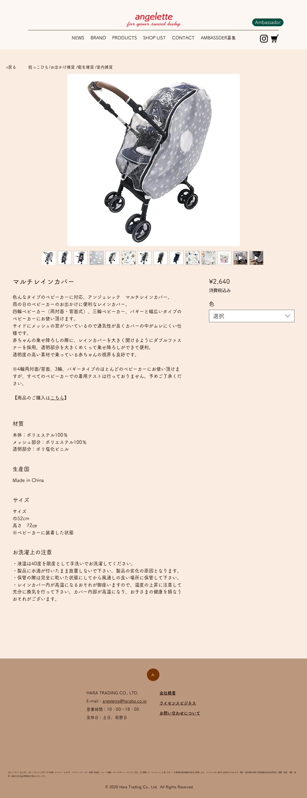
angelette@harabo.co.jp (124, 701)
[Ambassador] (268, 22)
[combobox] (251, 316)
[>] (153, 674)
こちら (57, 397)
